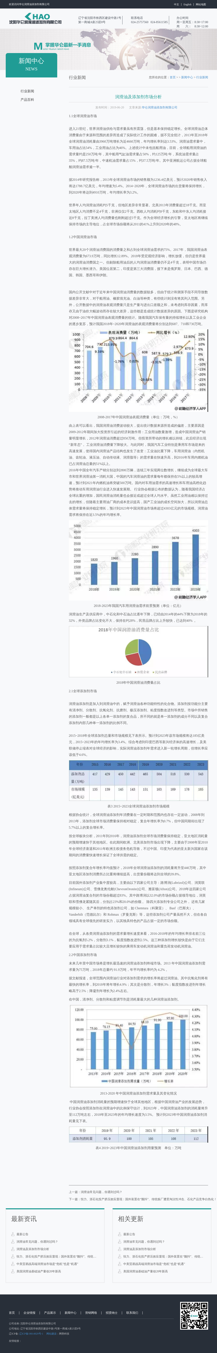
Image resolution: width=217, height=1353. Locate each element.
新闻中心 (187, 77)
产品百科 (27, 99)
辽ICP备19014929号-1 (31, 1333)
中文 (176, 4)
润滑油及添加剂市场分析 (33, 1249)
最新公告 (22, 1234)
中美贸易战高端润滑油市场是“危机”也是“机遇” (47, 1264)
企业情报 (29, 1312)
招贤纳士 (112, 1312)
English (187, 4)
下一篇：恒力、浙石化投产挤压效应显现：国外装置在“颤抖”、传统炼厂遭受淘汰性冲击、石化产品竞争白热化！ (143, 1199)
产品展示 (50, 1312)
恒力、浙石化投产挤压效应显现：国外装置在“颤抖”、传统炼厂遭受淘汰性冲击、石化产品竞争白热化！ (58, 1256)
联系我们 (132, 1312)
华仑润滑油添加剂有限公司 (159, 107)
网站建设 (51, 1333)
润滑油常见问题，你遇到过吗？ (37, 1241)
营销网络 (91, 1312)
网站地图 (201, 4)
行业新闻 (27, 91)
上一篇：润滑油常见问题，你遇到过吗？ (95, 1192)
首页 (173, 77)
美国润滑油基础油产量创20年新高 (39, 1271)
